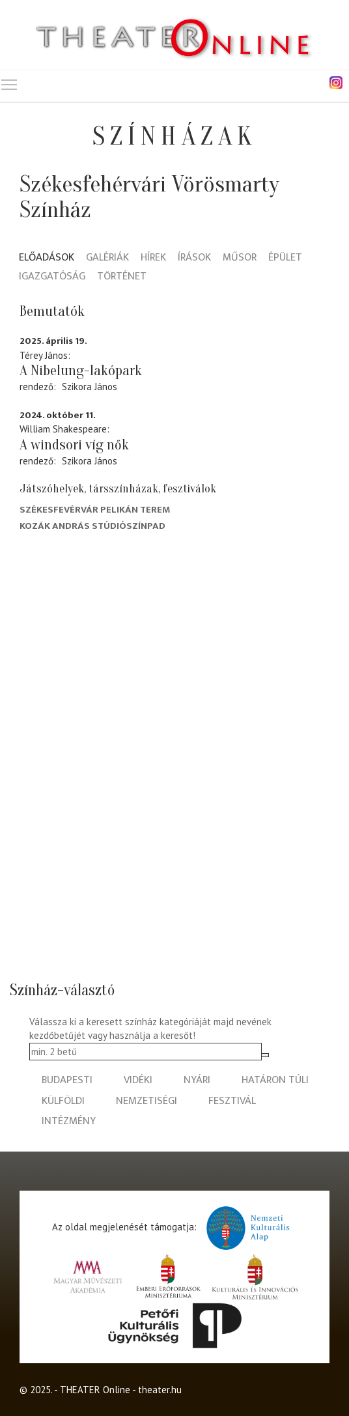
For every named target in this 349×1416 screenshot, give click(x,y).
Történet (122, 277)
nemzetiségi (146, 1101)
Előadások (46, 258)
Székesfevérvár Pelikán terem (95, 510)
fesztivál (232, 1101)
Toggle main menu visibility (9, 82)
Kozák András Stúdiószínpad (92, 526)
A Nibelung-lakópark (81, 370)
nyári (197, 1080)
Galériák (107, 258)
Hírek (153, 258)
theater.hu (160, 1389)
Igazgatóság (52, 277)
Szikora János (89, 386)
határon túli (275, 1080)
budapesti (67, 1080)
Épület (285, 258)
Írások (194, 258)
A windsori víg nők (74, 444)
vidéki (138, 1080)
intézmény (69, 1121)
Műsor (240, 258)
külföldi (63, 1101)
